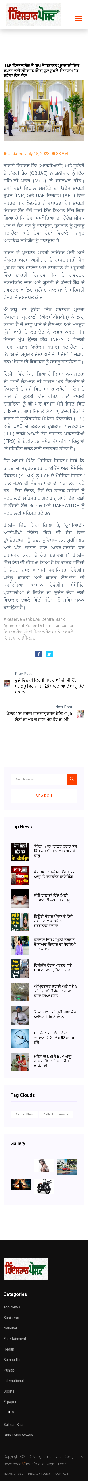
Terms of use (13, 1473)
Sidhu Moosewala (56, 1114)
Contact (61, 1473)
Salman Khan (24, 1114)
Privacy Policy (39, 1473)
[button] (78, 17)
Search (44, 796)
